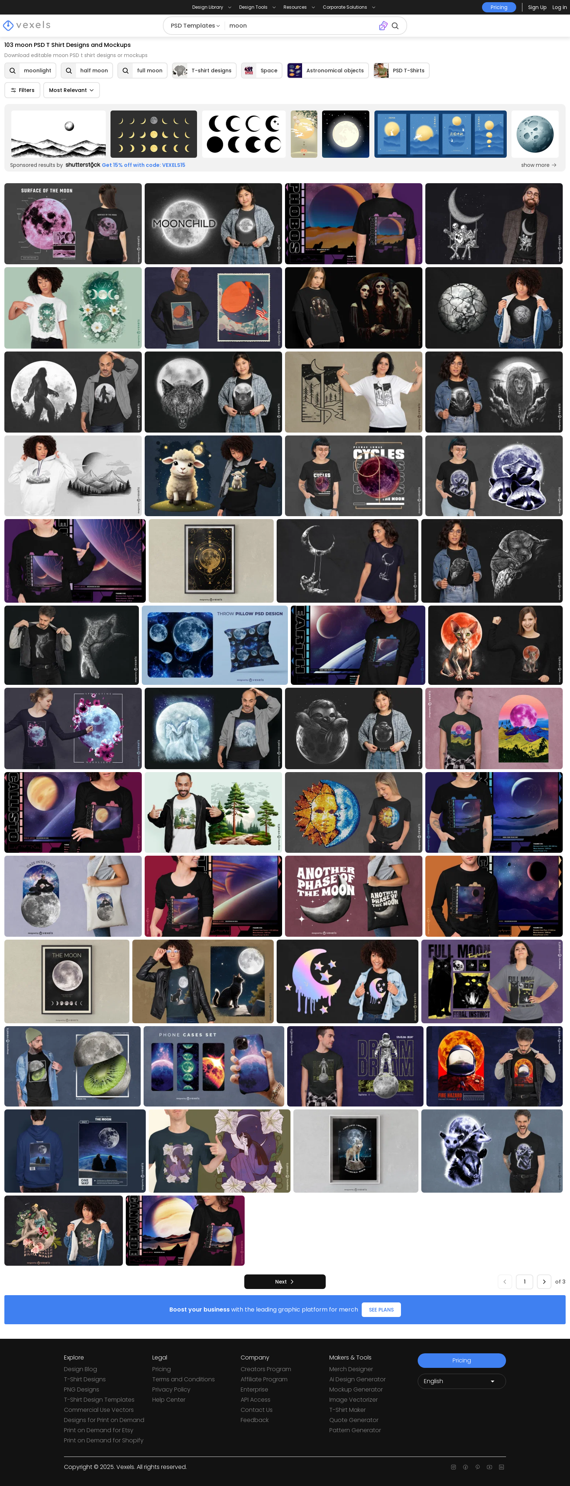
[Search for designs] (300, 25)
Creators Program (266, 1369)
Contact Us (257, 1410)
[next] (285, 1281)
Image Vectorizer (353, 1399)
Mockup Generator (356, 1389)
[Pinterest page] (477, 1467)
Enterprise (254, 1389)
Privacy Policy (171, 1389)
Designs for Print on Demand (104, 1420)
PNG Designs (81, 1389)
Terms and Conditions (183, 1379)
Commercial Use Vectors (99, 1410)
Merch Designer (351, 1369)
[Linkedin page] (501, 1467)
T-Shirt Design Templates (99, 1399)
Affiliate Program (264, 1379)
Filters (22, 90)
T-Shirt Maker (347, 1410)
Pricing (161, 1369)
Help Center (168, 1399)
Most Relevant (71, 90)
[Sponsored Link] (58, 134)
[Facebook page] (465, 1467)
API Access (255, 1399)
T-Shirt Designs (85, 1379)
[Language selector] (462, 1381)
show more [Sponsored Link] (539, 165)
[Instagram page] (453, 1467)
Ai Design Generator (357, 1379)
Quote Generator (353, 1420)
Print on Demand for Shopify (104, 1440)
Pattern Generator (355, 1430)
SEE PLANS (381, 1309)
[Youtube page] (489, 1467)
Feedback (255, 1420)
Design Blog (80, 1369)
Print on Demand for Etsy (98, 1430)
